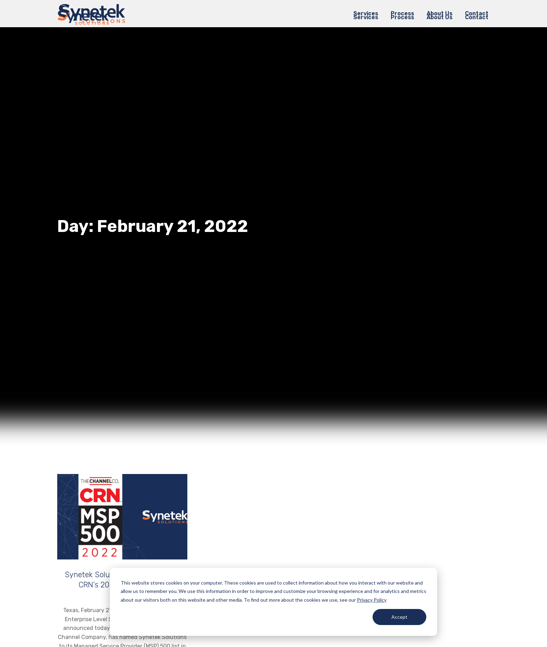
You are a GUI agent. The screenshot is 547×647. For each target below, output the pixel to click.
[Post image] (122, 517)
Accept (399, 617)
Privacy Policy (372, 600)
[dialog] (273, 602)
